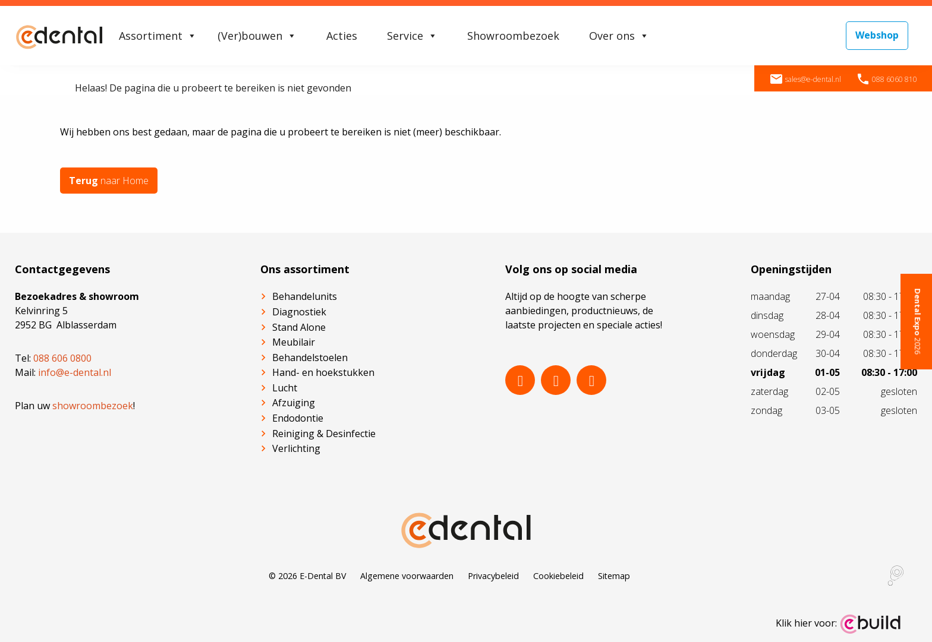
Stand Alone (299, 327)
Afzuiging (293, 402)
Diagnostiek (299, 311)
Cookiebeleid (558, 575)
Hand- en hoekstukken (323, 372)
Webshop (877, 35)
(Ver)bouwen (257, 35)
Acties (341, 36)
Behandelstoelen (310, 357)
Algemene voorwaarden (407, 575)
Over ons (619, 35)
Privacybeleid (493, 575)
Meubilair (293, 342)
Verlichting (296, 448)
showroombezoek (92, 405)
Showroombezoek (513, 36)
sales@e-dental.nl (805, 79)
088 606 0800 (62, 358)
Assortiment (158, 35)
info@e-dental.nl (74, 372)
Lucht (284, 387)
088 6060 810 (886, 79)
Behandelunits (304, 296)
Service (412, 35)
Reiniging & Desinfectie (324, 433)
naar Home (109, 180)
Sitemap (614, 575)
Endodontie (297, 418)
